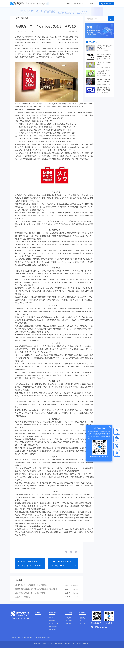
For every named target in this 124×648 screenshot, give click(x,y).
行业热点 (24, 18)
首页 (68, 3)
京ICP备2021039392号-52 (81, 643)
